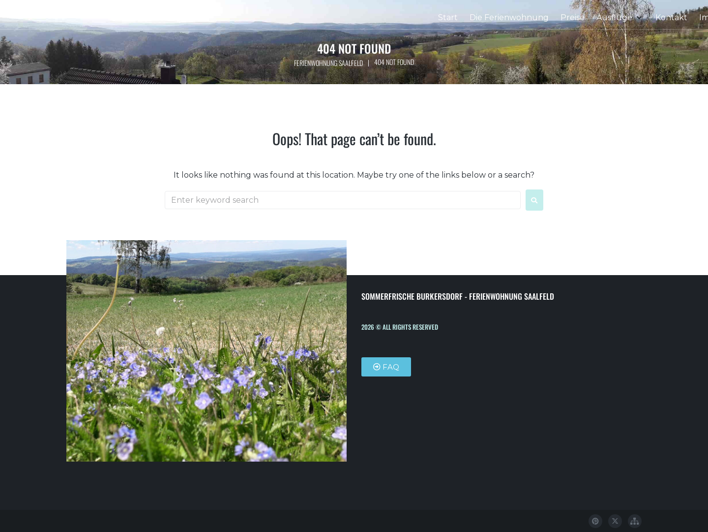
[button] (619, 17)
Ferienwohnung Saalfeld (328, 63)
